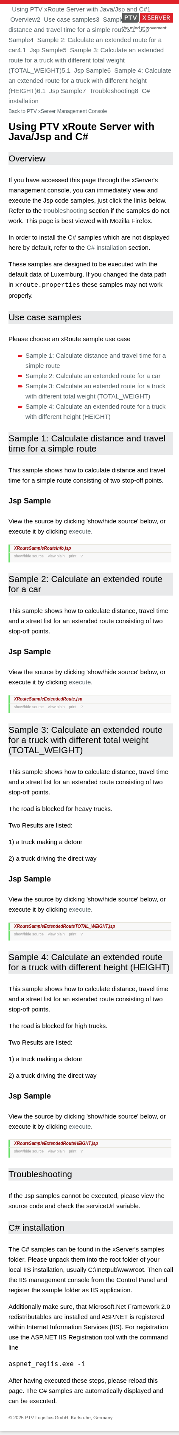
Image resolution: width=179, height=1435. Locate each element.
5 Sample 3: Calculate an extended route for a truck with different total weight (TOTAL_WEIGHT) (86, 60)
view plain (56, 556)
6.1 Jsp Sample (60, 90)
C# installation (106, 247)
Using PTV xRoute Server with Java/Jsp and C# (77, 9)
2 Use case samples (66, 19)
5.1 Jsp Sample (84, 70)
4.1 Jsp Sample (40, 50)
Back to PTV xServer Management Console (57, 111)
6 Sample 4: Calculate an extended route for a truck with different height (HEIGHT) (89, 80)
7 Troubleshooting (108, 90)
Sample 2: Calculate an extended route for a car (93, 375)
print (73, 556)
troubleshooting (65, 210)
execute (80, 530)
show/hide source (29, 556)
